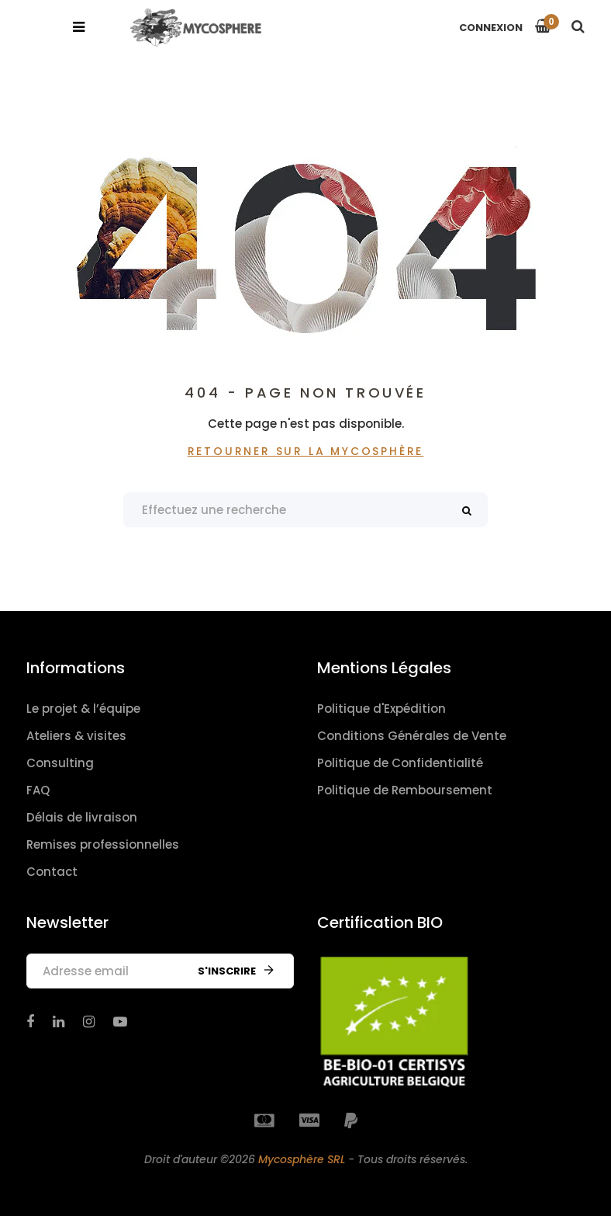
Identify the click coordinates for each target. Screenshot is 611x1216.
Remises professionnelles (102, 844)
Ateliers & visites (76, 736)
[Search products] (305, 509)
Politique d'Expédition (381, 708)
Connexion (491, 27)
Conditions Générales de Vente (411, 736)
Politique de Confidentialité (400, 763)
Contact (52, 871)
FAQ (38, 790)
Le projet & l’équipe (83, 708)
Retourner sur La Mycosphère (306, 451)
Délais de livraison (81, 817)
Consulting (60, 763)
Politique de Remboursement (404, 790)
